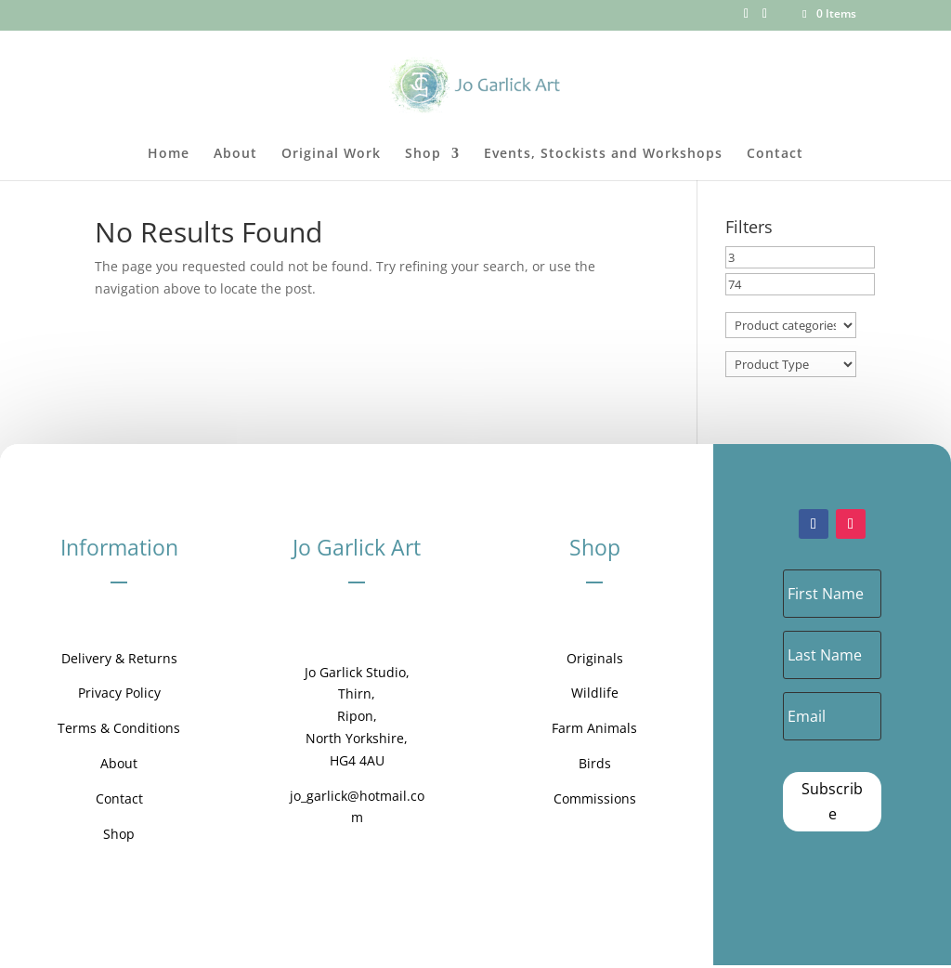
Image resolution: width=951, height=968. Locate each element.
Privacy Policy (119, 692)
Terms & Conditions (119, 728)
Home (168, 154)
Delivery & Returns (119, 658)
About (235, 154)
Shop (423, 154)
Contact (775, 154)
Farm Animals (594, 728)
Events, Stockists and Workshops (603, 154)
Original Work (331, 154)
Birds (595, 763)
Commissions (595, 798)
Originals (595, 658)
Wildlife (595, 692)
